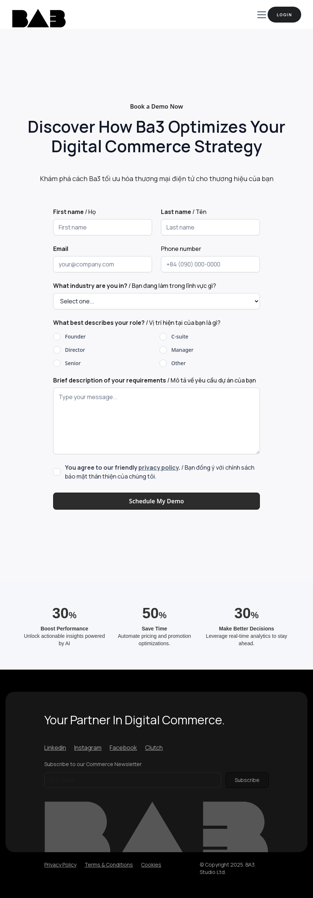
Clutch (154, 748)
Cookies (151, 864)
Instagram (88, 748)
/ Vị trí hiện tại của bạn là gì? (136, 323)
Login (284, 14)
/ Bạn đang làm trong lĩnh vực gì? (134, 286)
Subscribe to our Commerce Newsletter (93, 764)
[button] (260, 15)
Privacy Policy (60, 864)
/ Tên (183, 212)
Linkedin (55, 748)
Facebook (123, 748)
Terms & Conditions (109, 864)
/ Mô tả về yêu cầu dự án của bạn (154, 380)
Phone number (181, 249)
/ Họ (74, 212)
